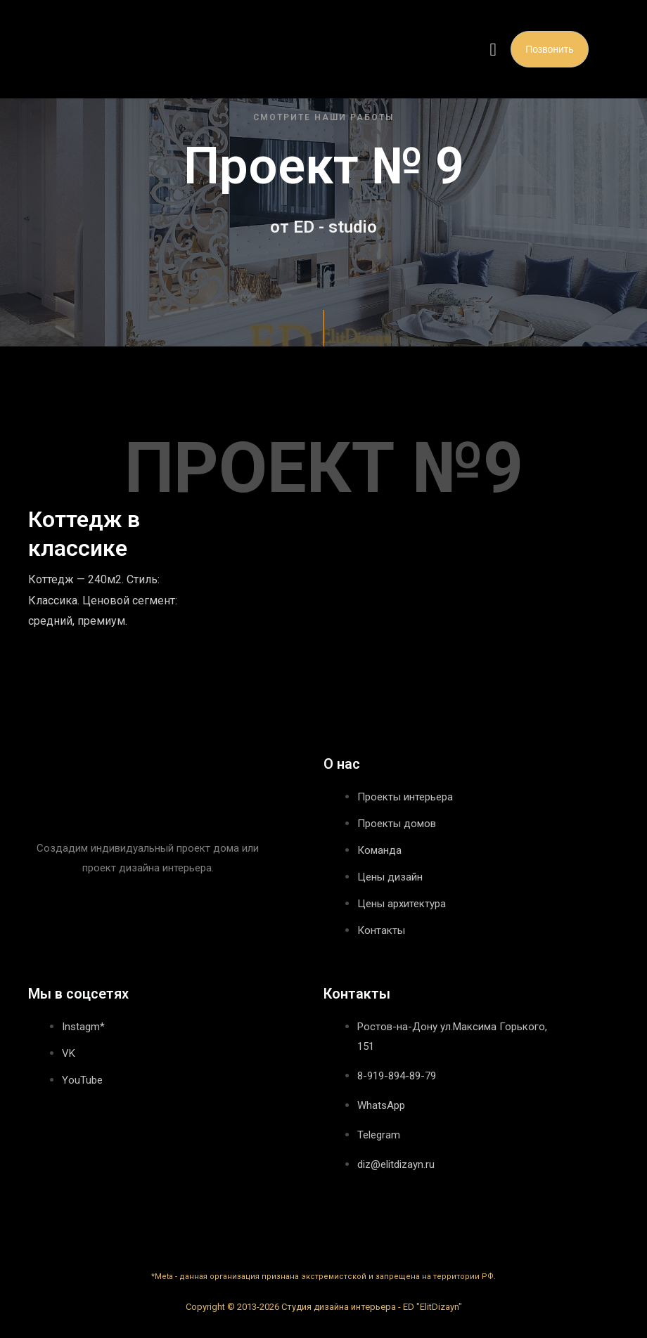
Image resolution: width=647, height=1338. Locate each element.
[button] (493, 49)
